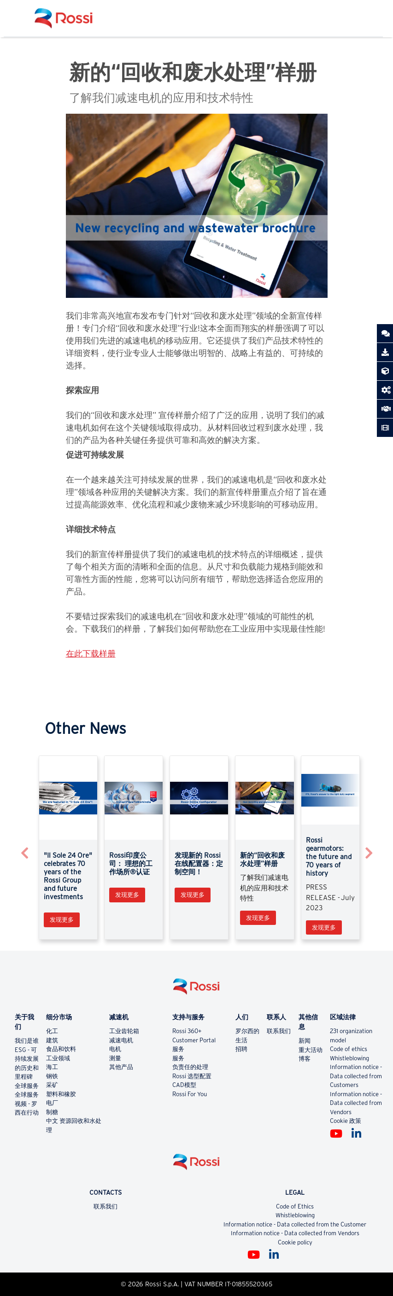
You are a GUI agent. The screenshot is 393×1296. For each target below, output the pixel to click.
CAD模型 (184, 1084)
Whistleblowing (349, 1058)
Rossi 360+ (187, 1031)
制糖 (52, 1112)
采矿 (52, 1084)
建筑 (52, 1040)
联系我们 (279, 1031)
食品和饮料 (61, 1049)
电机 (115, 1049)
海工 (52, 1067)
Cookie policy (295, 1242)
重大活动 (311, 1049)
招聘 (241, 1049)
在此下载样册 (91, 653)
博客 (305, 1058)
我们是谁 (27, 1040)
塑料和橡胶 (61, 1094)
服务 (178, 1049)
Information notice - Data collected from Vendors (356, 1103)
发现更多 (62, 919)
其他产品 (121, 1067)
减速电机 (121, 1040)
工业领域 (58, 1058)
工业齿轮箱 (124, 1031)
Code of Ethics (295, 1206)
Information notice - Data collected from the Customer (294, 1224)
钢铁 (52, 1076)
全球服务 (27, 1085)
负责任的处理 (190, 1067)
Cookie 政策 (345, 1120)
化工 (52, 1031)
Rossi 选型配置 (191, 1076)
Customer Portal (194, 1040)
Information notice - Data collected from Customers (356, 1076)
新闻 (305, 1040)
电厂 (52, 1102)
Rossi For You (189, 1094)
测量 (115, 1058)
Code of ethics (348, 1049)
